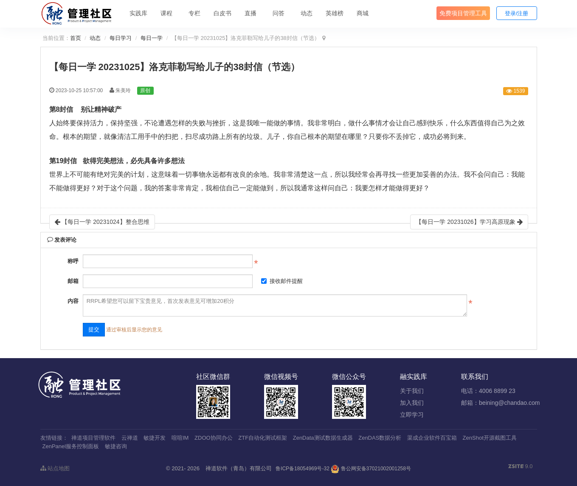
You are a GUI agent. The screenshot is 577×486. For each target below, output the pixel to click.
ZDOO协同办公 (213, 438)
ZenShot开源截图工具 (490, 438)
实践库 (138, 13)
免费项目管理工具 (463, 13)
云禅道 (129, 438)
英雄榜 (334, 13)
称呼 (73, 261)
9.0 (520, 467)
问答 (278, 13)
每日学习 (121, 38)
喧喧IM (180, 438)
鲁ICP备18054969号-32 (302, 469)
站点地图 (55, 468)
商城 (363, 13)
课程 (166, 13)
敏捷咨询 (116, 446)
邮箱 (73, 281)
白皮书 (222, 13)
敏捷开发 (155, 438)
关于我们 (412, 390)
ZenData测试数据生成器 (323, 438)
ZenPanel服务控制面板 (70, 446)
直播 (250, 13)
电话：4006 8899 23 (488, 390)
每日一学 (152, 38)
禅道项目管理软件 (93, 438)
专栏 (194, 13)
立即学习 (412, 414)
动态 (306, 13)
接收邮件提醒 (282, 281)
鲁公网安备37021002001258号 (371, 469)
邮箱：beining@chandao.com (500, 402)
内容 (73, 301)
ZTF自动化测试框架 (262, 438)
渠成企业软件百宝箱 (432, 438)
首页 (75, 38)
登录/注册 (517, 13)
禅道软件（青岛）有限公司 (238, 468)
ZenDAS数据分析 (379, 438)
